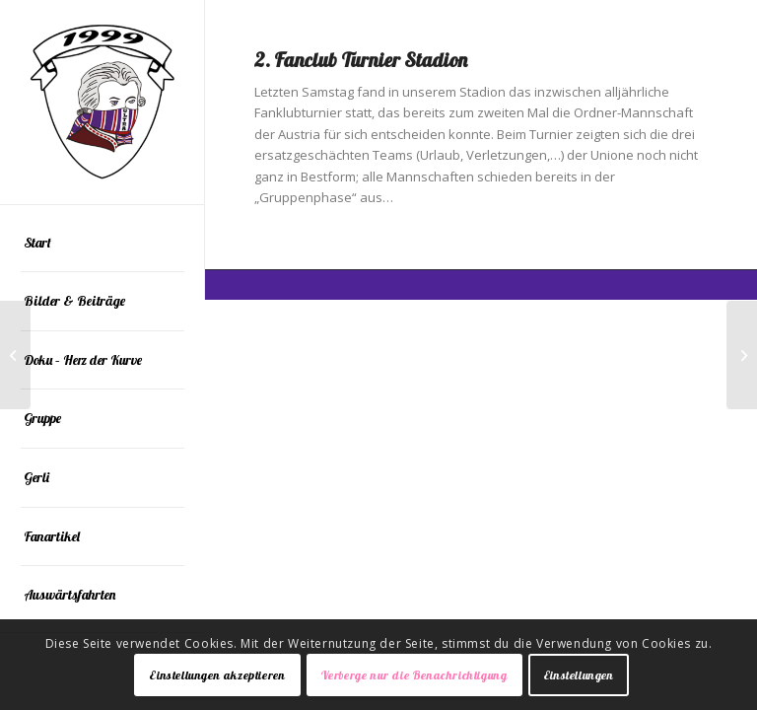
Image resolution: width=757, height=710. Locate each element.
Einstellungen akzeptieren (217, 675)
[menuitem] (102, 243)
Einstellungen (578, 675)
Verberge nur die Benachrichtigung (414, 675)
